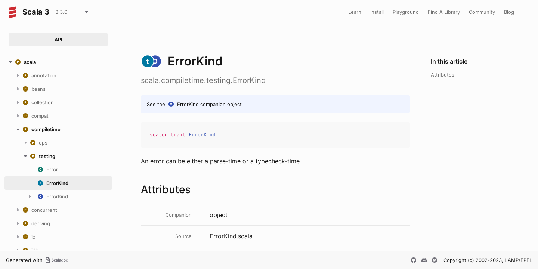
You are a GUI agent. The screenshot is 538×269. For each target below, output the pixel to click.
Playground (406, 12)
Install (377, 12)
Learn (354, 12)
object (219, 215)
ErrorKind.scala (231, 236)
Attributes (442, 75)
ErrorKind (188, 104)
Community (482, 12)
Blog (509, 12)
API (58, 40)
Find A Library (444, 12)
